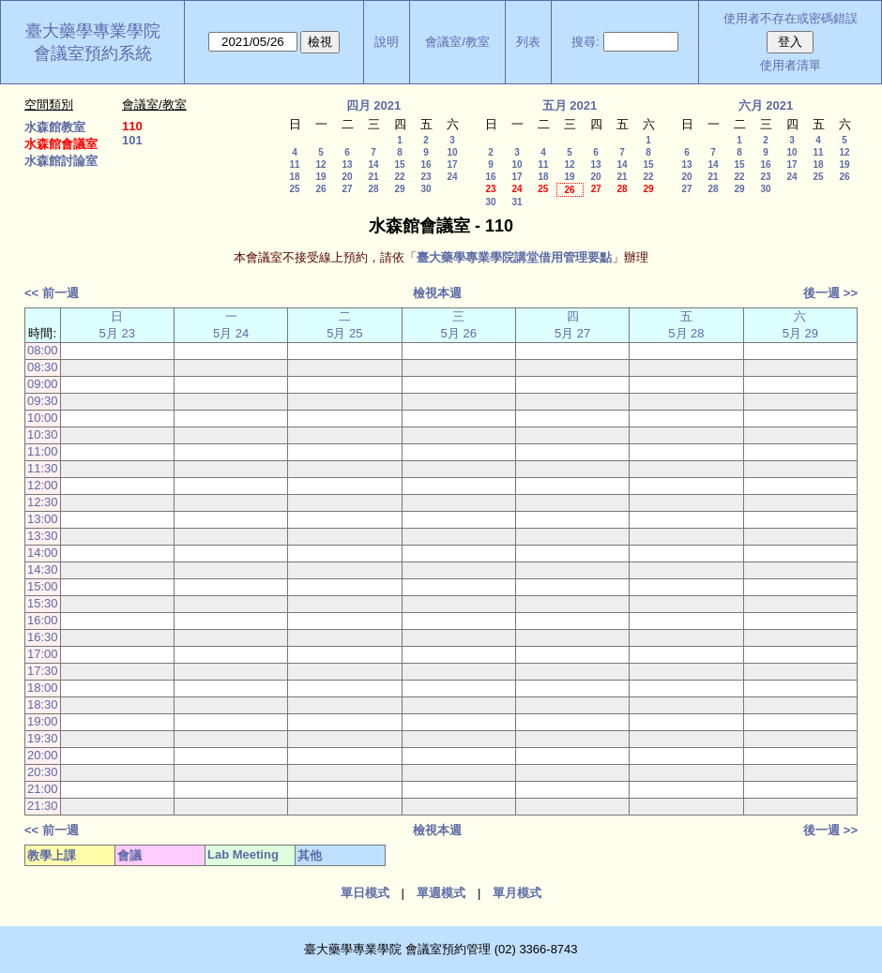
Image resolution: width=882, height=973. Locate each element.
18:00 (42, 688)
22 (399, 177)
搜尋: (585, 42)
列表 (528, 42)
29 (399, 189)
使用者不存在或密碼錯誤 (790, 18)
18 (294, 177)
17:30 (42, 671)
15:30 (42, 603)
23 (425, 177)
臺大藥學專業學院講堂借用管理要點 (514, 257)
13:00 (42, 519)
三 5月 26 (459, 324)
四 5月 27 (572, 324)
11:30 (42, 468)
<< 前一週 (51, 293)
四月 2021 (374, 105)
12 (320, 164)
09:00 (42, 384)
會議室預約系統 (93, 53)
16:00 (42, 620)
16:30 (42, 637)
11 (294, 164)
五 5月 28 (686, 324)
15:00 (42, 586)
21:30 (42, 806)
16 (425, 164)
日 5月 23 (117, 324)
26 (320, 189)
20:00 (42, 755)
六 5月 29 (800, 324)
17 (452, 164)
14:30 (42, 569)
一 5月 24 (231, 324)
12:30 (42, 502)
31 (516, 202)
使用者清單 (790, 65)
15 (399, 164)
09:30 (42, 401)
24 (452, 177)
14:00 (42, 553)
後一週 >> (830, 293)
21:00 (42, 789)
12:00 (42, 485)
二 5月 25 (344, 324)
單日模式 (365, 893)
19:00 (42, 721)
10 (452, 152)
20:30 (42, 772)
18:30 (42, 704)
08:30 (42, 367)
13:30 (42, 536)
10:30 (42, 434)
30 (425, 189)
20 (347, 177)
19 (320, 177)
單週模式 (441, 893)
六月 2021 (766, 105)
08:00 (42, 350)
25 (294, 189)
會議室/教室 (457, 42)
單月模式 (517, 893)
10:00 (42, 418)
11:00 (42, 451)
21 (373, 177)
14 (373, 164)
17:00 (42, 654)
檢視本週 (437, 293)
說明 (386, 42)
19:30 (42, 738)
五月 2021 (570, 105)
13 (347, 164)
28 (373, 189)
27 (347, 189)
